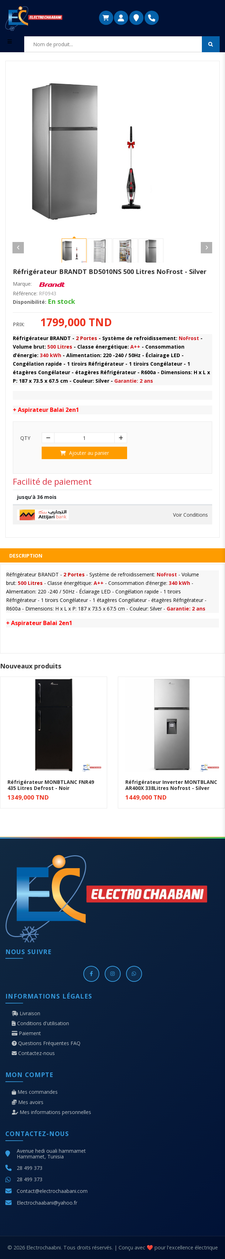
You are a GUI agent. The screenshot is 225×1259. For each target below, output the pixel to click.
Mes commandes (35, 1092)
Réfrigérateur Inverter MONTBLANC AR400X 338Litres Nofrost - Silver (171, 785)
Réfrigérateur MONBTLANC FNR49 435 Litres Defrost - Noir (50, 785)
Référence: (25, 293)
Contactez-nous (33, 1053)
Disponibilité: (29, 302)
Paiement (26, 1033)
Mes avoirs (27, 1102)
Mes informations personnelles (51, 1112)
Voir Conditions (190, 515)
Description (25, 555)
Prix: (19, 324)
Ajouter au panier (84, 453)
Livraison (26, 1013)
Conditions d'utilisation (40, 1023)
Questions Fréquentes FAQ (46, 1043)
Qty (25, 438)
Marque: (22, 284)
